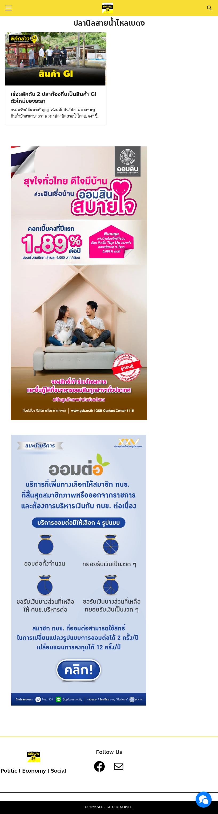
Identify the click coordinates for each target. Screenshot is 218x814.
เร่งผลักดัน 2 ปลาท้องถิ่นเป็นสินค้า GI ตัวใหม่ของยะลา (53, 97)
